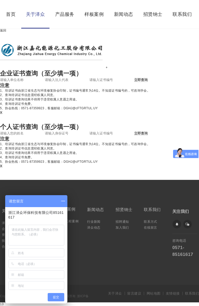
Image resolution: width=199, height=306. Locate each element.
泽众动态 (94, 226)
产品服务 (64, 14)
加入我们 (123, 226)
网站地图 (154, 293)
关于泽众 (35, 14)
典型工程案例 (69, 220)
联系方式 (151, 221)
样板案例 (94, 14)
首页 (11, 14)
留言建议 (134, 293)
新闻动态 (123, 14)
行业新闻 (94, 221)
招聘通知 (123, 221)
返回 (3, 30)
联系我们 (182, 14)
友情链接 (173, 293)
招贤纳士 (152, 14)
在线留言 (151, 226)
